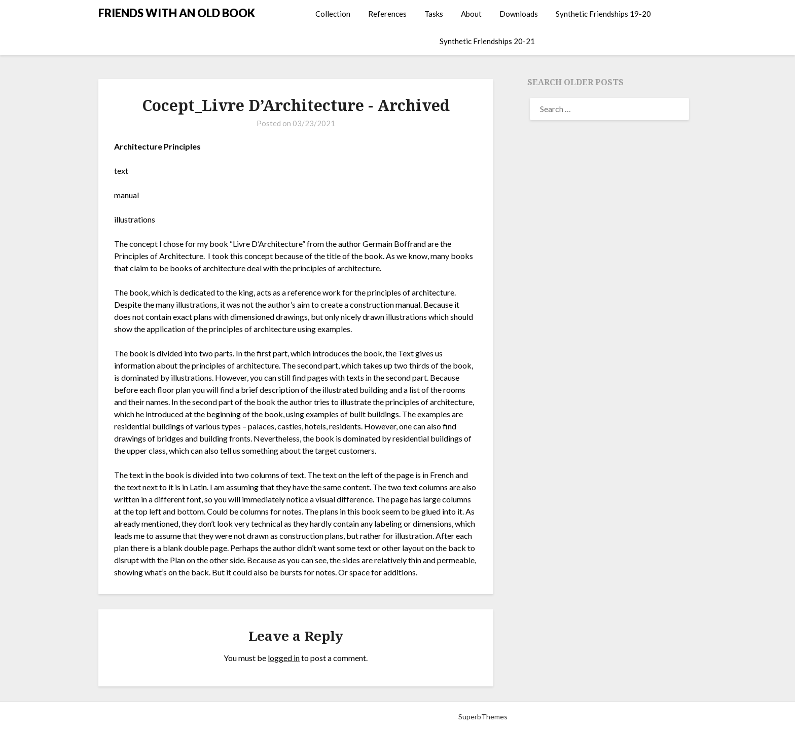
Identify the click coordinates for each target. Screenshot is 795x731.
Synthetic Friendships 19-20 (603, 13)
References (387, 13)
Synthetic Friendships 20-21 (487, 41)
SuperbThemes (483, 716)
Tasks (433, 13)
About (471, 13)
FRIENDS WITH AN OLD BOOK (176, 13)
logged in (284, 658)
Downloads (518, 13)
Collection (332, 13)
